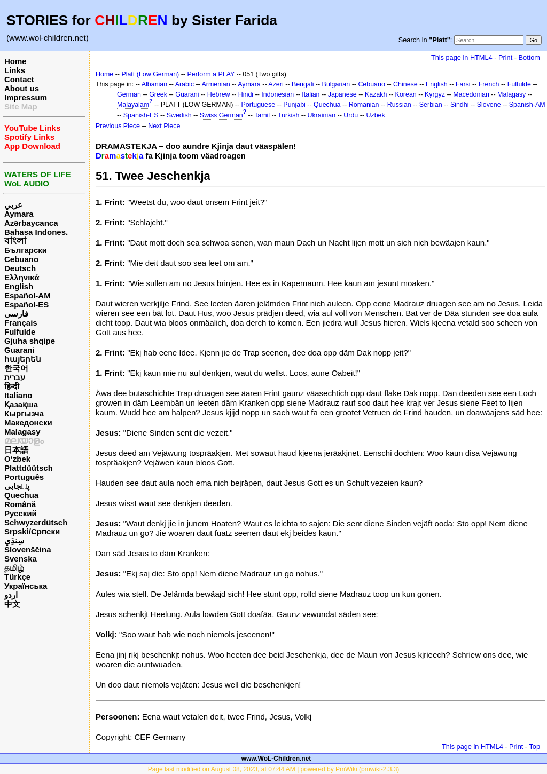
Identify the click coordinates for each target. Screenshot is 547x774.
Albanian (154, 84)
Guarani (19, 349)
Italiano (18, 395)
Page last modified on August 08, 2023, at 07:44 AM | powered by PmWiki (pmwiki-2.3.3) (274, 769)
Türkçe (17, 576)
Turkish (288, 115)
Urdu (350, 115)
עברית (14, 377)
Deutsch (20, 268)
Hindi (245, 94)
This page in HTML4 (462, 57)
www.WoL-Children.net (276, 758)
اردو (11, 594)
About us (21, 88)
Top (534, 747)
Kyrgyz (435, 94)
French (489, 84)
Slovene (489, 104)
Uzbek (375, 115)
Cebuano (21, 259)
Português (24, 476)
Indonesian (277, 94)
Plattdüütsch (28, 467)
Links (14, 70)
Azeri (275, 84)
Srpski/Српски (32, 531)
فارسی (16, 313)
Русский (20, 513)
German (129, 94)
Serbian (430, 104)
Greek (158, 94)
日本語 (16, 449)
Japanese (342, 94)
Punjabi (294, 104)
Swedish (179, 115)
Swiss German (221, 115)
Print (505, 57)
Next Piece (164, 126)
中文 (12, 604)
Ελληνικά (21, 277)
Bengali (303, 84)
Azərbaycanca (31, 222)
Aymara (18, 213)
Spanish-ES (141, 115)
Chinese (405, 84)
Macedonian (471, 94)
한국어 (16, 368)
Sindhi (459, 104)
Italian (310, 94)
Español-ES (26, 304)
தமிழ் (14, 567)
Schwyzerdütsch (35, 522)
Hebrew (218, 94)
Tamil (262, 115)
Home (15, 61)
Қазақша (21, 404)
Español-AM (27, 295)
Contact (19, 79)
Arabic (184, 84)
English (18, 286)
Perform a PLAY (211, 74)
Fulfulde (19, 331)
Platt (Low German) (150, 74)
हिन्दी (11, 386)
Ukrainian (322, 115)
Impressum (25, 97)
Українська (25, 585)
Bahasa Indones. (36, 231)
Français (20, 322)
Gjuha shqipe (29, 340)
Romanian (364, 104)
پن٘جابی (16, 486)
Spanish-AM (527, 104)
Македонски (28, 422)
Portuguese (258, 104)
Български (25, 250)
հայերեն (22, 359)
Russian (399, 104)
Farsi (463, 84)
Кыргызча (24, 413)
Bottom (529, 57)
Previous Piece (118, 126)
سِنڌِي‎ (14, 540)
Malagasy (22, 431)
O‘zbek (17, 458)
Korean (406, 94)
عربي (13, 204)
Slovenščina (27, 549)
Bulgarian (336, 84)
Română (20, 504)
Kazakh (376, 94)
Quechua (21, 495)
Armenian (215, 84)
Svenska (20, 558)
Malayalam (133, 104)
